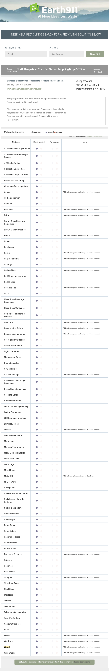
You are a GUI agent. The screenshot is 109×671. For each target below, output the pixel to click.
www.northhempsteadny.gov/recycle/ (24, 89)
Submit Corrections (94, 137)
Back (100, 72)
